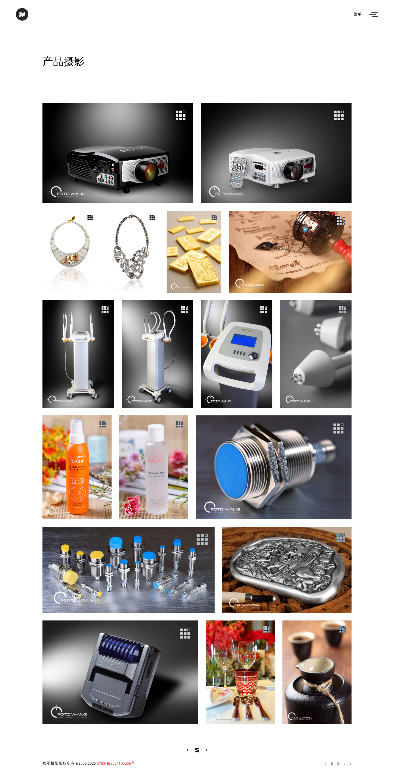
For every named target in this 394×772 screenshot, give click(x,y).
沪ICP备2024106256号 (116, 763)
